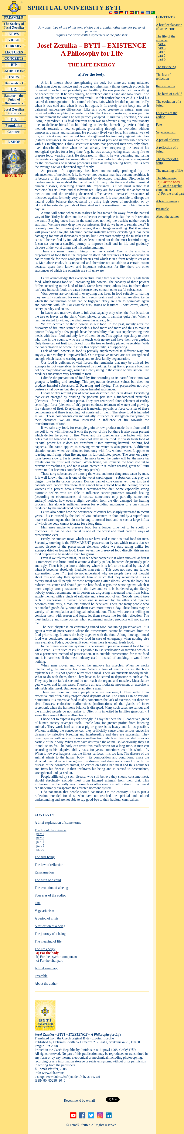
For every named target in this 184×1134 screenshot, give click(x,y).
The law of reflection (49, 864)
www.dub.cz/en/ (53, 1073)
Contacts (14, 132)
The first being (45, 857)
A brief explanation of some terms (58, 822)
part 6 (40, 849)
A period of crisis (46, 918)
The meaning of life (48, 941)
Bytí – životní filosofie (98, 1038)
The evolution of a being (51, 887)
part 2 (40, 834)
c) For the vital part (49, 960)
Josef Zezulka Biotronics (14, 111)
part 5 (40, 845)
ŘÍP (14, 64)
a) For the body (47, 953)
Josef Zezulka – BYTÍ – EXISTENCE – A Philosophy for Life (78, 1034)
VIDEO (14, 40)
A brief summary (46, 968)
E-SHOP (14, 142)
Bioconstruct (14, 83)
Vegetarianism (44, 910)
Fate (38, 903)
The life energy (45, 949)
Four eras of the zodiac (50, 895)
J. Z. (14, 89)
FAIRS (14, 77)
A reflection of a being (50, 926)
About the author (46, 983)
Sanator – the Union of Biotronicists (14, 99)
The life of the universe (50, 830)
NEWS (14, 34)
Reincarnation (44, 872)
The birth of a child (48, 880)
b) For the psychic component (56, 956)
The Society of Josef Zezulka (14, 25)
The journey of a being (50, 933)
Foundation (14, 125)
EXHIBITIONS (14, 71)
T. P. (14, 119)
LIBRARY (14, 46)
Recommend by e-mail (79, 1100)
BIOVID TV (14, 174)
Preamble (41, 976)
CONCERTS (14, 58)
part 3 (40, 838)
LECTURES (14, 52)
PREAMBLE (14, 17)
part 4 (40, 841)
